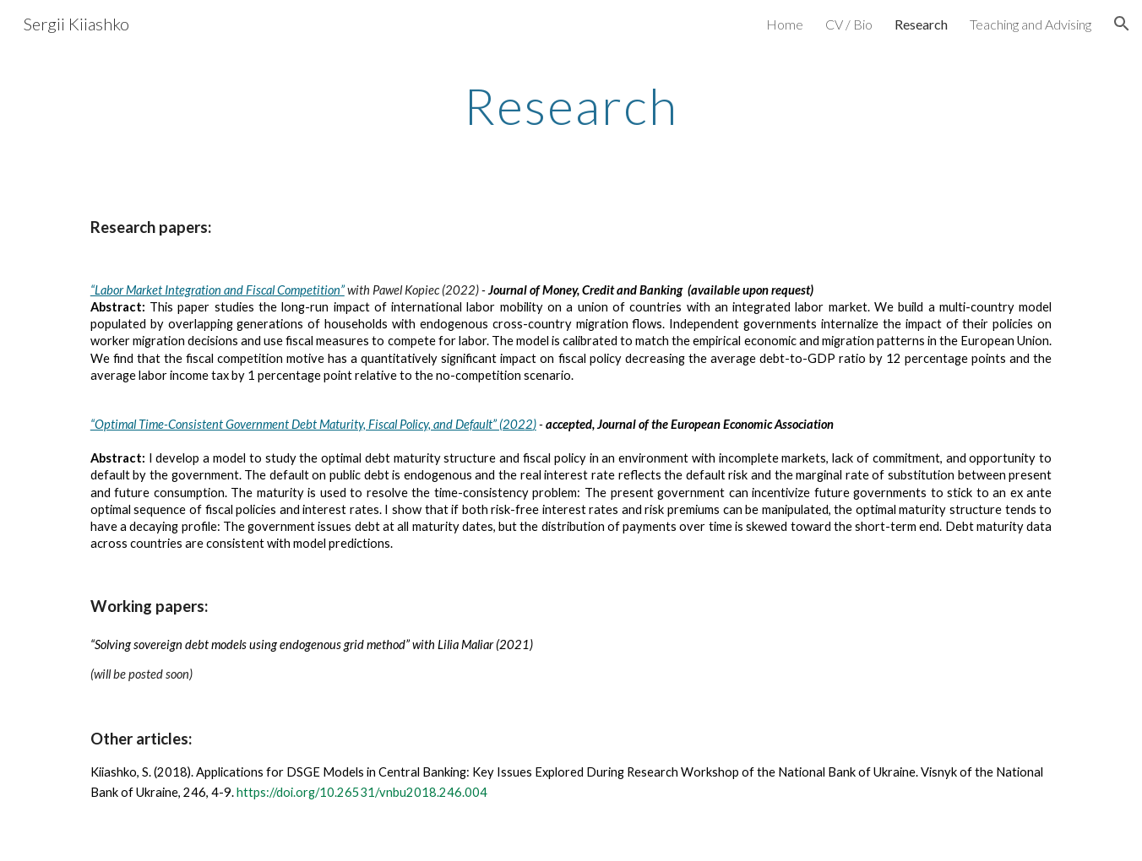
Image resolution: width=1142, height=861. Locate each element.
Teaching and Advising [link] (1030, 24)
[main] (571, 105)
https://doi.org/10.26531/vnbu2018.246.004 (362, 792)
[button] (1121, 23)
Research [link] (921, 24)
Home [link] (784, 24)
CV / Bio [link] (849, 24)
